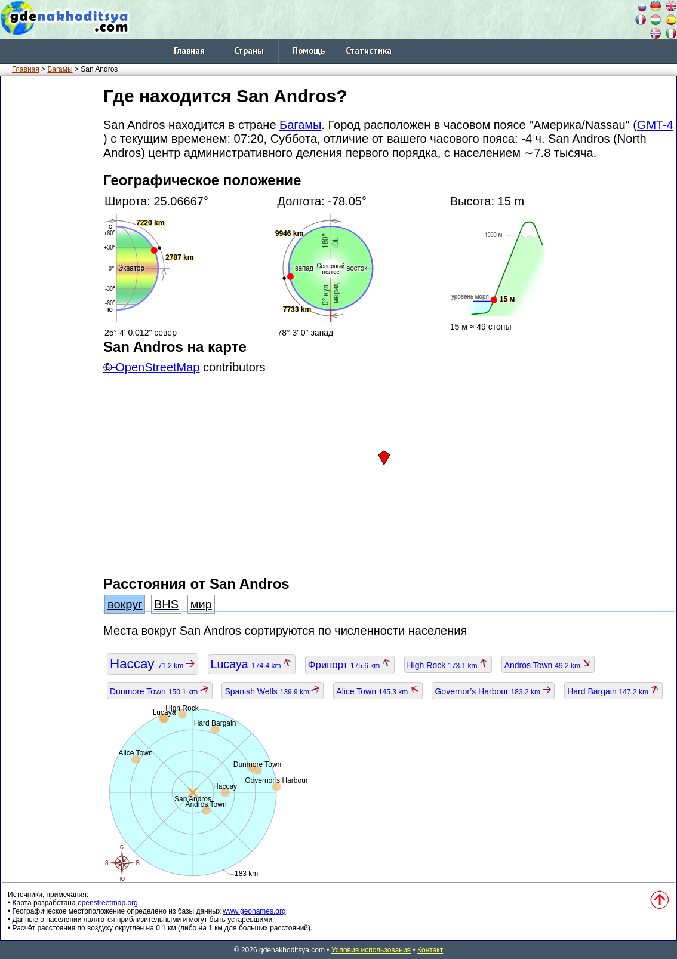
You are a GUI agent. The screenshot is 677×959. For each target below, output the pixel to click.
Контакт (430, 950)
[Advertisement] (49, 262)
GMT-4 (655, 124)
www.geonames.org (254, 911)
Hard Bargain (613, 691)
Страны (249, 50)
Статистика (369, 50)
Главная (189, 50)
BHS (166, 604)
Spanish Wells (272, 691)
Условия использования (371, 950)
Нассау (152, 663)
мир (201, 604)
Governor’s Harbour (493, 691)
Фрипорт (350, 665)
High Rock (448, 665)
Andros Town (548, 665)
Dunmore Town (160, 691)
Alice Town (377, 691)
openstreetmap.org (108, 903)
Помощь (308, 50)
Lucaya (252, 664)
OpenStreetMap (157, 367)
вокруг (124, 604)
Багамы (59, 69)
